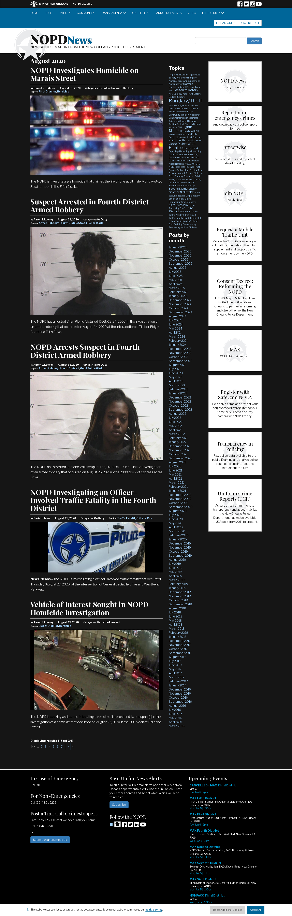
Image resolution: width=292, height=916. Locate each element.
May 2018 (175, 620)
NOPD (61, 39)
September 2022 (180, 409)
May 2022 (175, 425)
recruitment (174, 182)
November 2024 (180, 304)
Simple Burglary (176, 199)
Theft (183, 208)
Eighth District (48, 625)
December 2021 (180, 446)
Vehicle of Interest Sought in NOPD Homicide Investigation (89, 608)
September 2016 (180, 701)
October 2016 (178, 697)
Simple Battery (193, 195)
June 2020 (176, 519)
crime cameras (191, 118)
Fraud (199, 140)
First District (194, 137)
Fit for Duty (213, 13)
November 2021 (180, 450)
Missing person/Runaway (183, 156)
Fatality (187, 134)
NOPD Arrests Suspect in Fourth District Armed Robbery (85, 351)
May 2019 (175, 571)
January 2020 (178, 539)
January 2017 (177, 685)
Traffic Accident (176, 215)
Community (85, 13)
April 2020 (176, 527)
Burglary (180, 97)
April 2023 (175, 381)
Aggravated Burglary (186, 77)
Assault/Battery (186, 90)
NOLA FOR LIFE (192, 164)
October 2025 (178, 259)
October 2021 (178, 454)
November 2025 (180, 255)
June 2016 (175, 713)
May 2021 (175, 474)
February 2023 (178, 389)
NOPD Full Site (82, 3)
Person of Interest (177, 173)
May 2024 (175, 328)
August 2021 (177, 462)
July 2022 (175, 417)
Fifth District (47, 91)
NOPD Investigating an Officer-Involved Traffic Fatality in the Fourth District (93, 500)
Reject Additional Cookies (227, 909)
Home (34, 13)
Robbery (185, 182)
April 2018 (175, 624)
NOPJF (172, 167)
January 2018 (177, 636)
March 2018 (177, 628)
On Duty (64, 13)
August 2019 (177, 559)
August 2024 (177, 316)
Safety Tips (190, 185)
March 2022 (177, 434)
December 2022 (180, 397)
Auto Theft (188, 94)
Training (178, 224)
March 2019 (177, 580)
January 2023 (178, 393)
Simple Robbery (188, 202)
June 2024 (176, 324)
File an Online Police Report (237, 23)
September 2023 (180, 361)
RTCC (192, 182)
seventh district (181, 192)
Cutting (172, 124)
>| (73, 746)
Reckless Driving (193, 179)
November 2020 (180, 498)
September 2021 (180, 458)
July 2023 (175, 369)
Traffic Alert (190, 215)
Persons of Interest (194, 173)
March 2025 (177, 288)
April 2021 (175, 478)
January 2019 (177, 588)
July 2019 (175, 563)
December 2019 (180, 543)
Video (192, 13)
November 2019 (180, 547)
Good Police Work (91, 222)
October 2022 (178, 405)
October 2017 (178, 649)
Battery (197, 94)
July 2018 (175, 612)
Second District (178, 188)
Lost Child (173, 154)
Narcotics (179, 164)
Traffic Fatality (176, 218)
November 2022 (180, 401)
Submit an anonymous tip (50, 839)
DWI (180, 127)
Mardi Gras (184, 154)
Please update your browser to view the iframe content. (225, 847)
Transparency (113, 13)
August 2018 (177, 608)
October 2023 (178, 357)
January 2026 (178, 247)
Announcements (169, 13)
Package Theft (193, 167)
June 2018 (175, 616)
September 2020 (180, 507)
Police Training (176, 176)
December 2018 (180, 592)
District (180, 124)
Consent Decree (176, 118)
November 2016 (180, 693)
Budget (172, 97)
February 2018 (178, 632)
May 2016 (175, 717)
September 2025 (180, 263)
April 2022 (175, 430)
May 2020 (175, 523)
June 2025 (176, 275)
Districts (189, 124)
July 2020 (175, 515)
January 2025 (178, 296)
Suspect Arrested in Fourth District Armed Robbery (89, 205)
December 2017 (180, 640)
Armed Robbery (48, 222)
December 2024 (180, 300)
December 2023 (180, 348)
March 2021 (176, 482)
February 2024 (178, 340)
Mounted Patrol (184, 160)
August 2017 (177, 657)
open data (180, 167)
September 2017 (180, 653)
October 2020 (178, 503)
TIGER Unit (185, 211)
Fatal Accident (176, 134)
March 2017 (176, 677)
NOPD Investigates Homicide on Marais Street (84, 74)
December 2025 (180, 251)
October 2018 (178, 600)
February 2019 (178, 584)
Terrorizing (174, 208)
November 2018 (180, 596)
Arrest (198, 87)
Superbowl (190, 205)
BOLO (48, 13)
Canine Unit (192, 105)
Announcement (191, 80)
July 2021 (175, 466)
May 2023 (175, 377)
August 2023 (177, 365)
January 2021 (177, 490)
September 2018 (180, 604)
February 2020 (179, 535)
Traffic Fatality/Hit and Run (134, 518)
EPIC (196, 131)
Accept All (255, 909)
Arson (171, 90)
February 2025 (178, 292)
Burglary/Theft (185, 101)
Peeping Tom (196, 170)
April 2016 (175, 722)
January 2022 (177, 442)
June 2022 (175, 421)
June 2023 (176, 373)
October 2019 (178, 551)
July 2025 (175, 271)
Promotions (189, 176)
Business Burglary (177, 105)
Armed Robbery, (187, 87)
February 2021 (178, 486)
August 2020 (178, 511)
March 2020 (177, 531)
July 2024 (175, 320)
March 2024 (177, 336)
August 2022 (177, 413)
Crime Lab (174, 121)
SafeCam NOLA (176, 185)
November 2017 (180, 644)
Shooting (180, 195)
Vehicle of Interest (189, 227)
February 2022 (178, 438)
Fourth (172, 140)
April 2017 (175, 673)
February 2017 (178, 681)
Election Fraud (187, 131)
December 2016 (180, 689)
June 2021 (175, 470)
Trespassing (174, 227)
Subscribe (119, 804)
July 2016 (175, 709)
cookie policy (153, 909)
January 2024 (178, 344)
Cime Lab (185, 108)
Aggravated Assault (179, 74)
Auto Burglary (175, 94)
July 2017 (175, 661)
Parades (172, 170)
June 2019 (175, 567)
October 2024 (178, 308)
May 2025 (175, 279)
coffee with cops (185, 111)
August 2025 (177, 267)
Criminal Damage (187, 121)
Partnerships (183, 170)
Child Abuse (174, 108)
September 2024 (180, 312)
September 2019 (180, 555)
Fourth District (69, 222)
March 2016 (177, 726)
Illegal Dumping (181, 151)
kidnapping (195, 151)
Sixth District (177, 204)
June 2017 (175, 665)
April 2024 (175, 332)
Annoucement (175, 81)
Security (192, 189)
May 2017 (175, 669)
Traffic (194, 211)
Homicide (63, 91)
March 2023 (177, 385)
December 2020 (180, 494)
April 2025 (175, 284)
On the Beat (141, 13)
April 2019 (175, 576)
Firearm (182, 137)
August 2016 (177, 705)
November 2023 (180, 352)
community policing (190, 115)
